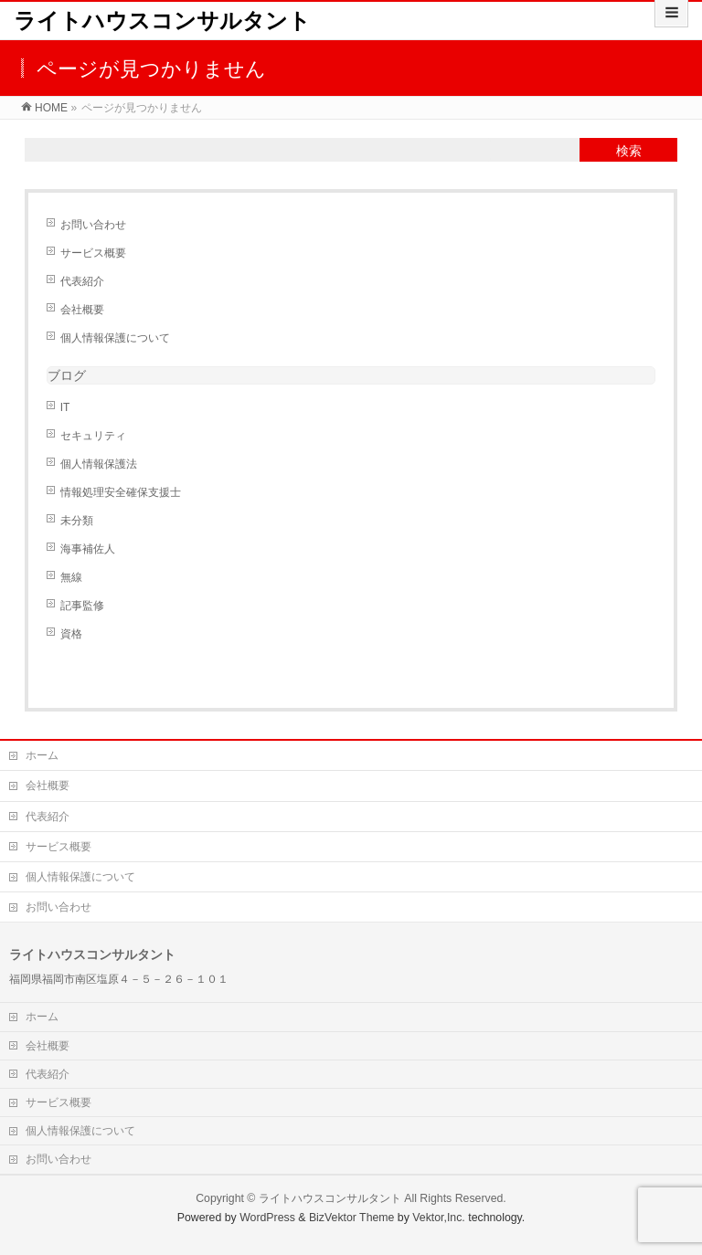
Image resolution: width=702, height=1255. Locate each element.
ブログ (67, 375)
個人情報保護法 (98, 464)
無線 (71, 577)
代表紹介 (82, 281)
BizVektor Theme (352, 1217)
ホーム (42, 755)
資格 (71, 634)
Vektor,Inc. (438, 1217)
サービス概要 (93, 253)
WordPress (267, 1217)
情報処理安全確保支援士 (120, 492)
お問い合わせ (93, 224)
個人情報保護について (115, 338)
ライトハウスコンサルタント (162, 20)
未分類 (76, 520)
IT (65, 407)
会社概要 (82, 309)
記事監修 (82, 605)
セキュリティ (93, 435)
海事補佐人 (87, 549)
